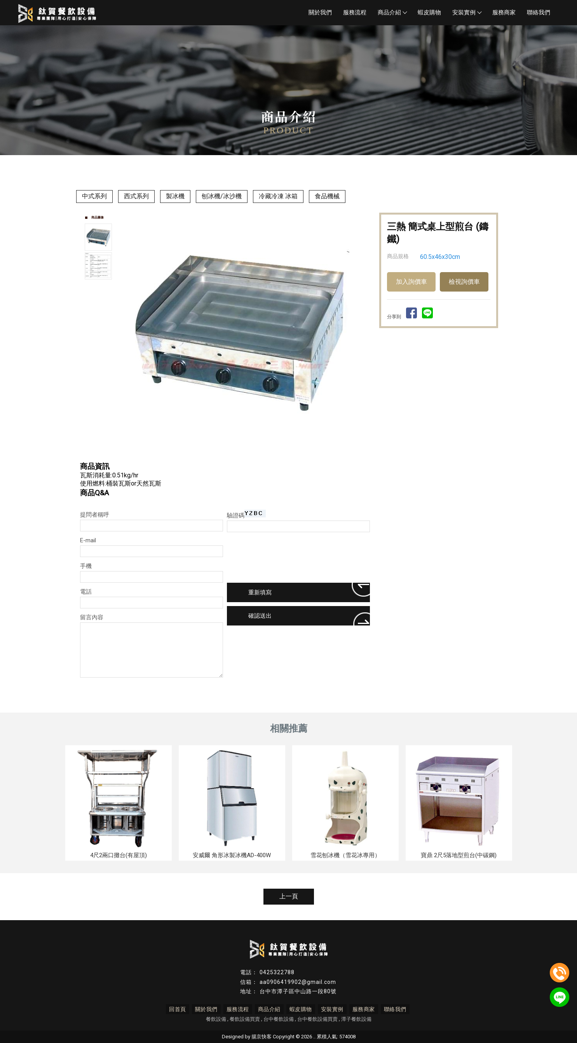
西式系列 (136, 196)
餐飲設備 (216, 1019)
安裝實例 (466, 12)
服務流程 (354, 12)
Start (247, 452)
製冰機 (175, 196)
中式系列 (94, 196)
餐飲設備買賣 (245, 1019)
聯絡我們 (538, 12)
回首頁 (180, 1009)
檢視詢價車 (464, 281)
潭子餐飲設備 (356, 1019)
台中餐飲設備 (278, 1019)
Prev (129, 329)
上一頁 (288, 896)
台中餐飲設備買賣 (317, 1019)
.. (314, 1037)
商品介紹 (392, 12)
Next (363, 329)
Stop (253, 452)
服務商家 (504, 12)
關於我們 (320, 12)
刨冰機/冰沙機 (222, 196)
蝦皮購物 (429, 12)
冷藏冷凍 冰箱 (278, 196)
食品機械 (327, 196)
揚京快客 (261, 1037)
